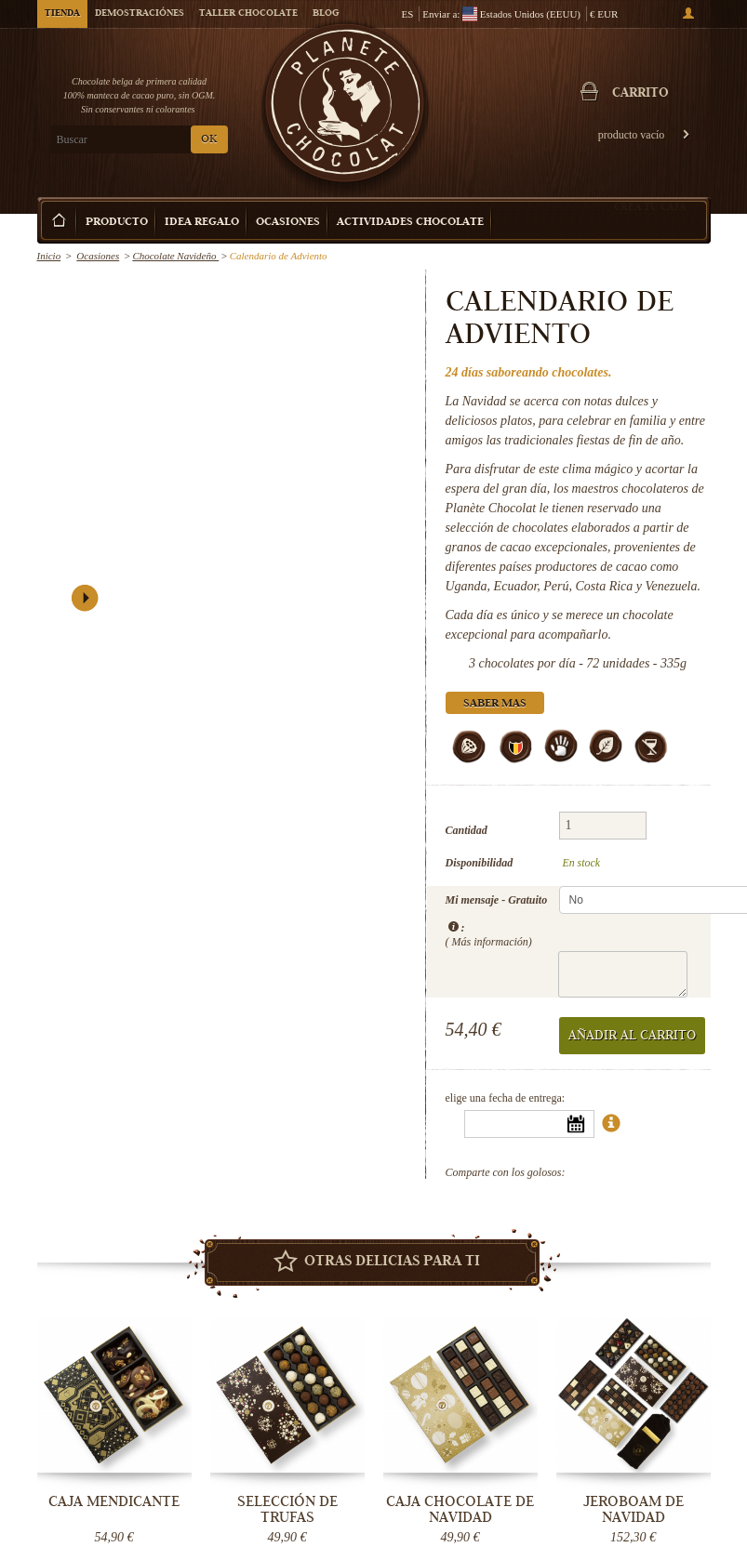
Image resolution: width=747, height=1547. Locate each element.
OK (209, 140)
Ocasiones (288, 222)
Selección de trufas (287, 1509)
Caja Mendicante (114, 1501)
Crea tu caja (650, 206)
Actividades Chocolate (410, 222)
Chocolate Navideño (175, 255)
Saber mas (495, 704)
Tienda (62, 14)
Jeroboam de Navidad (633, 1509)
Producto (117, 222)
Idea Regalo (202, 222)
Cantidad (466, 830)
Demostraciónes (139, 14)
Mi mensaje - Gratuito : (497, 919)
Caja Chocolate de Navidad (460, 1509)
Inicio (49, 255)
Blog (326, 14)
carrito (640, 94)
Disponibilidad (480, 862)
